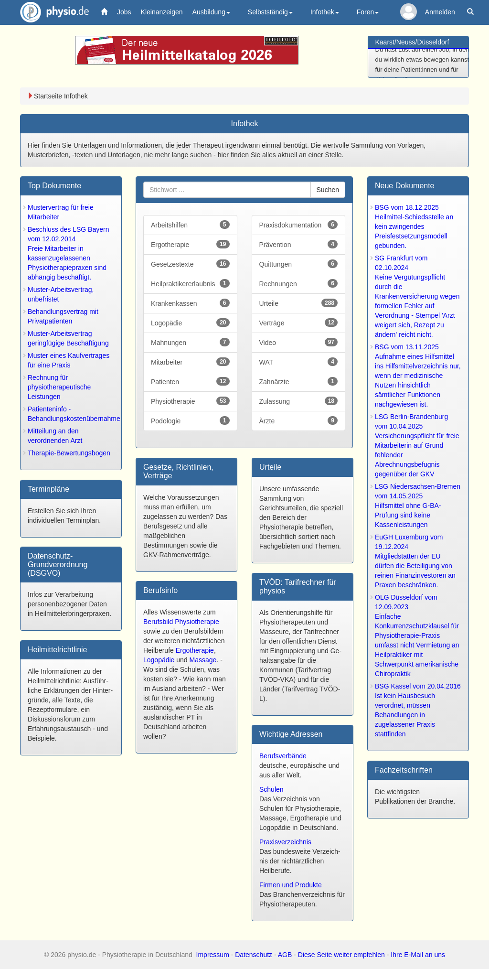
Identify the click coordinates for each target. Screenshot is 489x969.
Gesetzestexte (190, 263)
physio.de (51, 12)
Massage (203, 660)
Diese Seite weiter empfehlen (341, 954)
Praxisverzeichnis (285, 842)
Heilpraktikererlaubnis (190, 283)
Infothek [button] (324, 12)
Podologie (190, 420)
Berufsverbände (283, 756)
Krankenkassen (190, 303)
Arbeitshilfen (190, 224)
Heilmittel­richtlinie (57, 650)
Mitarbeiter (190, 361)
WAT (298, 361)
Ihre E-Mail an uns (418, 954)
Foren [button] (368, 12)
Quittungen (298, 263)
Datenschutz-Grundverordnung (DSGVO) (57, 564)
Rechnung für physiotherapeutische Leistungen (59, 387)
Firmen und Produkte (290, 885)
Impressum (212, 954)
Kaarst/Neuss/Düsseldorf (412, 42)
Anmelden (440, 12)
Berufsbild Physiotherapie (181, 621)
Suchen (328, 190)
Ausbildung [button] (211, 12)
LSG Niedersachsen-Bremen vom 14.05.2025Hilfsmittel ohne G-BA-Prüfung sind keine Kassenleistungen (417, 505)
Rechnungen (298, 283)
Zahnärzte (298, 381)
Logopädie (190, 322)
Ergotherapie (190, 244)
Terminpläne (48, 489)
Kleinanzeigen (162, 12)
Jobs (124, 12)
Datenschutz (253, 954)
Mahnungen (190, 342)
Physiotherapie (190, 401)
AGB (285, 954)
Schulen (271, 789)
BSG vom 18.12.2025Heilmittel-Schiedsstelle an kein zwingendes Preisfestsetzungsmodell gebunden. (414, 226)
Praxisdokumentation (298, 224)
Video (298, 342)
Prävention (298, 244)
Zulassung (298, 401)
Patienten (190, 381)
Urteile (298, 303)
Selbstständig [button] (270, 12)
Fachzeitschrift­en (404, 770)
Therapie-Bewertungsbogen (69, 453)
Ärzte (298, 420)
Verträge (298, 322)
